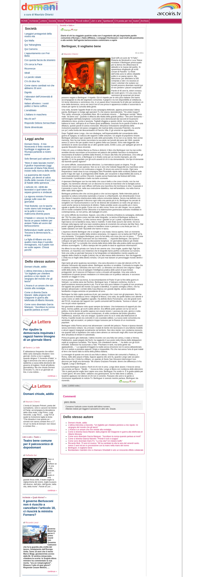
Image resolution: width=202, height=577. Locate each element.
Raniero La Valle (32, 347)
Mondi (61, 21)
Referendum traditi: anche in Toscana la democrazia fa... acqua (38, 233)
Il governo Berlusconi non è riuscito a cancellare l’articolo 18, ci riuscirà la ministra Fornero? (39, 507)
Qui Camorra (30, 49)
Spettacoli (108, 21)
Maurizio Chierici (32, 402)
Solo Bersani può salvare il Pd (39, 158)
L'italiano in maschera (35, 114)
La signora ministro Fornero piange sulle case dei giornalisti (38, 199)
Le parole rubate (32, 77)
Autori (136, 21)
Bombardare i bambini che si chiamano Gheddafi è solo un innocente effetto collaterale (105, 450)
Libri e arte (96, 21)
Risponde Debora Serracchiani (40, 123)
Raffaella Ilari (31, 455)
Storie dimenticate (33, 127)
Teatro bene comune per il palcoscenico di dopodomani (38, 444)
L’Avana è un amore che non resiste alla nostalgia (38, 286)
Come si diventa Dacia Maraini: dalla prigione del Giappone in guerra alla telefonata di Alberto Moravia (38, 296)
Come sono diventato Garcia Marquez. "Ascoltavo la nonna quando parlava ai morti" (39, 307)
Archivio (145, 21)
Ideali (27, 73)
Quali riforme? (38, 497)
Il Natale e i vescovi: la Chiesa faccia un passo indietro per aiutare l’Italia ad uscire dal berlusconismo (39, 222)
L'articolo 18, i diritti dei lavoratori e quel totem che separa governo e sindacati (38, 190)
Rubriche (69, 21)
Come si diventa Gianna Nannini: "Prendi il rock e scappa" (93, 439)
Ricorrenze (30, 68)
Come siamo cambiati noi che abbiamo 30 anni (39, 86)
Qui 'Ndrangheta (32, 44)
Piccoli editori (82, 21)
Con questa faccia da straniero (39, 60)
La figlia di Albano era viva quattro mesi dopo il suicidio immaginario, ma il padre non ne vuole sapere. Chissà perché (39, 244)
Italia (70, 25)
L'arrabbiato (30, 110)
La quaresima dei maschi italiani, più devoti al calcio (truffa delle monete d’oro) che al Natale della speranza (39, 179)
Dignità (28, 92)
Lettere (43, 21)
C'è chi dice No (32, 81)
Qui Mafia (29, 40)
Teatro (36, 437)
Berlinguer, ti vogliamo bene (80, 448)
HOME (24, 21)
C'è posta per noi (123, 21)
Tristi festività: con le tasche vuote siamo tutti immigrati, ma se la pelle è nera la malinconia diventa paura (39, 210)
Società (52, 21)
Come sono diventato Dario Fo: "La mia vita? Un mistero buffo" (95, 441)
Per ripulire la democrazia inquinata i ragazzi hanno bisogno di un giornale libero (39, 334)
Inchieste (33, 21)
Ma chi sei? (30, 118)
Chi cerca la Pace (33, 64)
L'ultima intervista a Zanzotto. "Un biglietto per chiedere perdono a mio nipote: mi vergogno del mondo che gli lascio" (39, 276)
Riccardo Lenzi (31, 522)
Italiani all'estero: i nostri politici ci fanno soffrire (36, 104)
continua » (52, 376)
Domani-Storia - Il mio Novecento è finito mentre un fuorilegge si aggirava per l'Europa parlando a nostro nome (39, 149)
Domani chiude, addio (35, 266)
